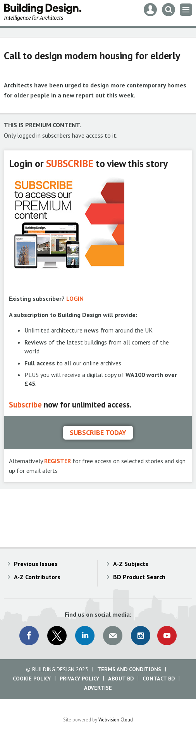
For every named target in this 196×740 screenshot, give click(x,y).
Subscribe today (98, 432)
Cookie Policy (32, 678)
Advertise (98, 687)
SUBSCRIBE (69, 163)
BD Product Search (139, 577)
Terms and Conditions (129, 669)
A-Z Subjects (130, 564)
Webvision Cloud (115, 719)
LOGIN (75, 298)
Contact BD (159, 678)
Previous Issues (36, 564)
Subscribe (25, 404)
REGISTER (57, 461)
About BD (121, 678)
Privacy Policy (79, 678)
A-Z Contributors (37, 577)
